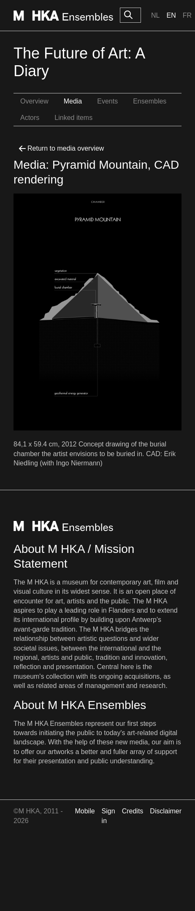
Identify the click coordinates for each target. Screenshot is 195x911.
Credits (133, 811)
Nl (155, 15)
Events (107, 101)
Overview (34, 101)
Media (73, 101)
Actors (29, 117)
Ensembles (149, 101)
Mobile (85, 811)
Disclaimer (165, 811)
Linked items (73, 117)
